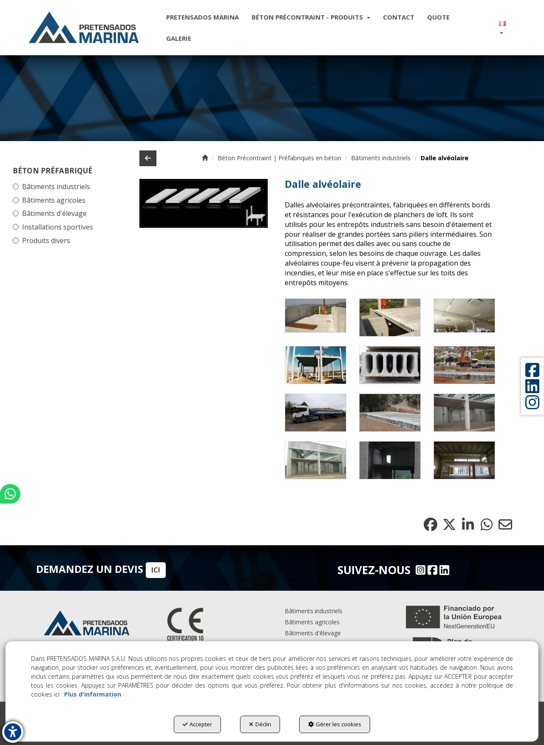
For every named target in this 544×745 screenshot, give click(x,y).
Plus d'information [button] (92, 694)
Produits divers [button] (46, 240)
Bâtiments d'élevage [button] (54, 213)
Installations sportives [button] (57, 227)
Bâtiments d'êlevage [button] (313, 633)
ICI (155, 570)
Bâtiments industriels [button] (314, 611)
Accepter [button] (197, 724)
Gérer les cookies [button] (334, 724)
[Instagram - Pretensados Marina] (419, 570)
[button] (83, 27)
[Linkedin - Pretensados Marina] (443, 570)
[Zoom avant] (315, 315)
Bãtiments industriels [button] (56, 186)
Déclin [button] (260, 724)
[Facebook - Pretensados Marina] (431, 570)
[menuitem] (202, 17)
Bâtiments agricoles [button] (53, 200)
